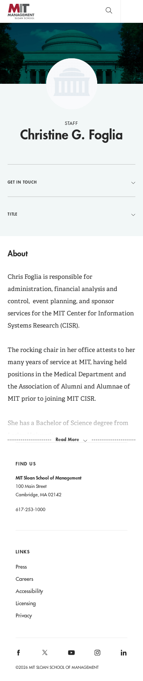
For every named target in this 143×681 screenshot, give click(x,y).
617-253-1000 (30, 509)
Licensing (26, 603)
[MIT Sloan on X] (44, 655)
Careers (24, 578)
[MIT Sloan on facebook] (18, 655)
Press (21, 566)
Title (71, 214)
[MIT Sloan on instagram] (97, 655)
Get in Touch (71, 182)
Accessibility (29, 591)
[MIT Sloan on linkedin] (123, 655)
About (17, 253)
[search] (109, 11)
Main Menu (132, 11)
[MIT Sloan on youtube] (70, 656)
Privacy (24, 615)
